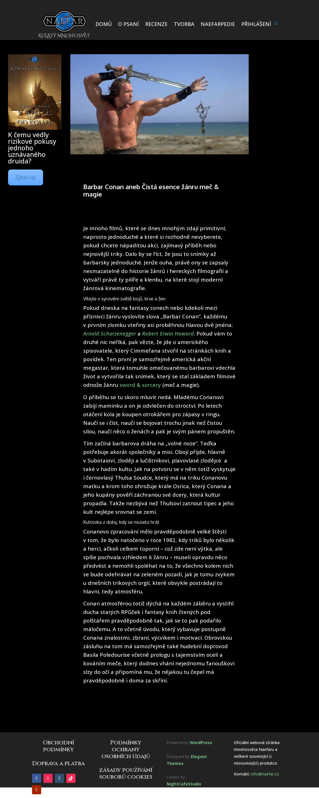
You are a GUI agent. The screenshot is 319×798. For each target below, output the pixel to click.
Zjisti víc (25, 177)
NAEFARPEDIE (218, 24)
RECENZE (156, 24)
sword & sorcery (140, 384)
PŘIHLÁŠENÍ (256, 24)
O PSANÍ (128, 24)
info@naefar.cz (265, 774)
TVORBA (184, 24)
